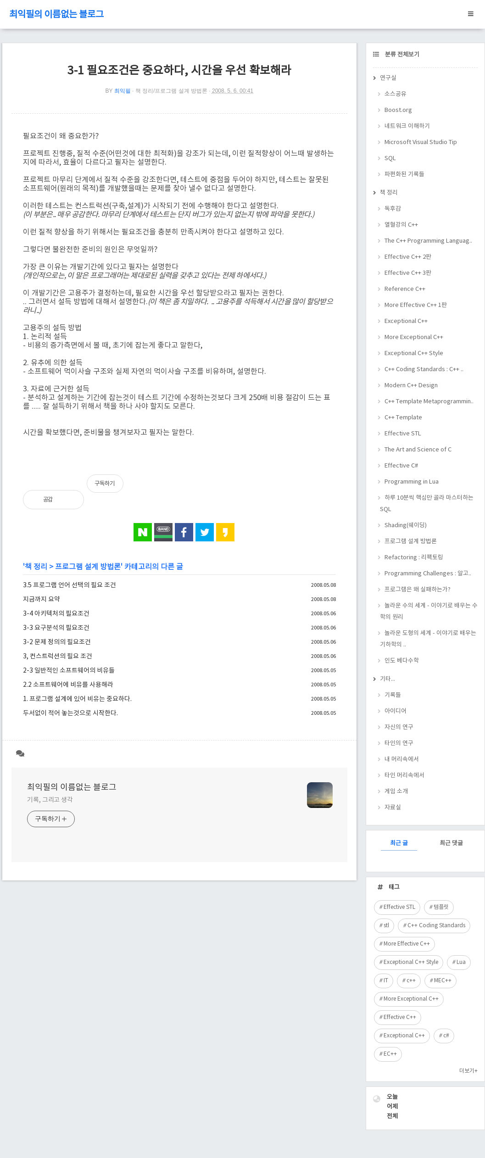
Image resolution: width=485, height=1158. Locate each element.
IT (386, 981)
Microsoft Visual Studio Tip (421, 142)
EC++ (390, 1054)
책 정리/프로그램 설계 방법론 (171, 91)
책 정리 (36, 567)
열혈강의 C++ (401, 225)
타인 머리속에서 (404, 775)
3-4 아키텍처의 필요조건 (56, 614)
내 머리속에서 (402, 759)
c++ (411, 981)
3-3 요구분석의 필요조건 (56, 628)
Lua (461, 962)
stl (386, 926)
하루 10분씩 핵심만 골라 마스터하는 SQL (427, 504)
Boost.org (398, 110)
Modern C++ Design (411, 385)
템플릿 (441, 907)
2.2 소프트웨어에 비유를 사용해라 (68, 685)
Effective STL (403, 433)
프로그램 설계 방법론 (88, 567)
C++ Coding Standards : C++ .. (424, 369)
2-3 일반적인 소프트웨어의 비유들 (69, 670)
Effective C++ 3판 (408, 273)
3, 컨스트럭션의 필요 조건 (57, 656)
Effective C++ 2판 (408, 257)
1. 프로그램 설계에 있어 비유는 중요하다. (77, 699)
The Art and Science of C (418, 449)
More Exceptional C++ (414, 337)
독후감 (393, 209)
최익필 (122, 91)
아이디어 (396, 711)
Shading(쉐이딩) (406, 525)
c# (446, 1036)
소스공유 (396, 94)
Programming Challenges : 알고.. (428, 573)
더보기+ (468, 1071)
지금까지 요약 (41, 599)
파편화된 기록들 (404, 174)
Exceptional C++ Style (414, 353)
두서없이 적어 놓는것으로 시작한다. (70, 713)
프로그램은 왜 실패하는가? (418, 589)
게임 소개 (396, 791)
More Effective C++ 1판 (416, 305)
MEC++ (443, 981)
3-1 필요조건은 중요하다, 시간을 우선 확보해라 (179, 71)
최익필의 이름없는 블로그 (56, 15)
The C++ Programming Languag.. (428, 241)
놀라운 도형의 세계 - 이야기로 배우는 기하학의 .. (428, 639)
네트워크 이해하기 (407, 126)
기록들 (393, 695)
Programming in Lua (412, 482)
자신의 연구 (399, 727)
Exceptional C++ (406, 321)
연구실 (388, 78)
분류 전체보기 (401, 54)
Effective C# (401, 465)
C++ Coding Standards (436, 926)
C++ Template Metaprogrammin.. (429, 401)
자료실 (393, 807)
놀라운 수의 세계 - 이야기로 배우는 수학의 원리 (429, 611)
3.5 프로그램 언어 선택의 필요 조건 (69, 585)
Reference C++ (405, 289)
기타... (387, 679)
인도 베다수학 (402, 660)
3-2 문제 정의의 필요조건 (57, 642)
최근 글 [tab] (399, 843)
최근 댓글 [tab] (451, 843)
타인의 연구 (399, 743)
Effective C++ (400, 1017)
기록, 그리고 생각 (50, 800)
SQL (390, 158)
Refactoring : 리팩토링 (414, 557)
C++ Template (403, 417)
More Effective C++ (407, 944)
